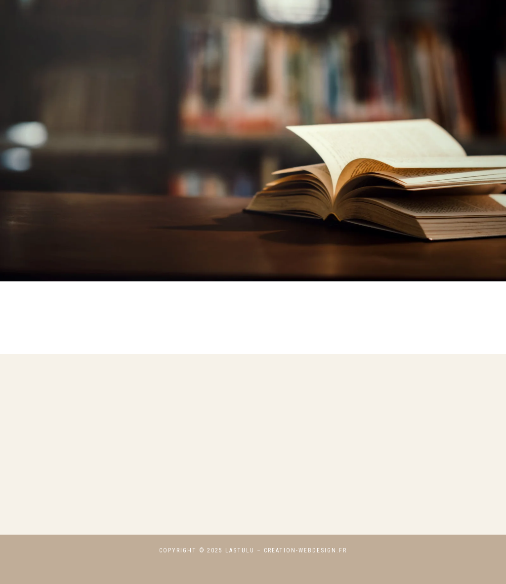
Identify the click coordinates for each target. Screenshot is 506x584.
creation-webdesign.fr (305, 550)
